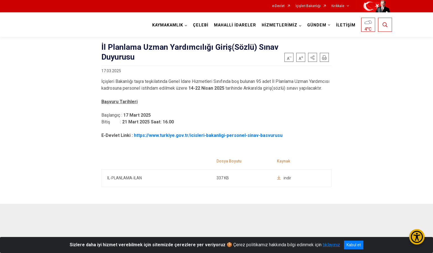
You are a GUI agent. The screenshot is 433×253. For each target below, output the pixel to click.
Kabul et (354, 245)
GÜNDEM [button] (316, 25)
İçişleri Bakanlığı (308, 6)
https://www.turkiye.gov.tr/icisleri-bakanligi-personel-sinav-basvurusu (208, 135)
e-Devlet (278, 6)
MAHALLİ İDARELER (234, 25)
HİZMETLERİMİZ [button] (279, 25)
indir (284, 178)
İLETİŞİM (345, 25)
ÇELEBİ (200, 25)
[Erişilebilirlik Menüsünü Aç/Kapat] (417, 237)
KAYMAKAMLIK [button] (167, 25)
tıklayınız (331, 244)
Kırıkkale (337, 6)
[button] (312, 57)
